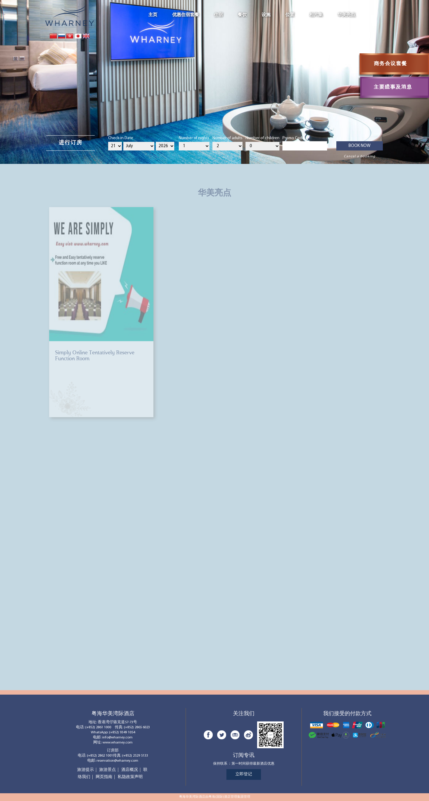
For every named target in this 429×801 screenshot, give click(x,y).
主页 (152, 15)
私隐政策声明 (130, 777)
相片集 (316, 15)
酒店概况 (129, 770)
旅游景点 (107, 770)
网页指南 (104, 777)
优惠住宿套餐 (185, 15)
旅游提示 (85, 770)
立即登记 (243, 774)
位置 (289, 15)
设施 (266, 15)
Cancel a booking (359, 156)
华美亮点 (346, 15)
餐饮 (242, 15)
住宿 (218, 15)
